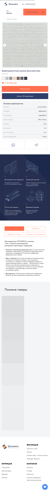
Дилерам (5, 474)
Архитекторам (6, 471)
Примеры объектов (33, 459)
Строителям (6, 467)
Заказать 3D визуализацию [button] (25, 96)
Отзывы (29, 471)
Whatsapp (13, 145)
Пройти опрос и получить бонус (37, 455)
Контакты (30, 467)
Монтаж (9, 13)
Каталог (29, 452)
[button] (34, 12)
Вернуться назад (12, 19)
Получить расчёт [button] (25, 89)
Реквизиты (30, 474)
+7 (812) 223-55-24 (30, 4)
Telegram (36, 145)
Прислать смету (32, 448)
